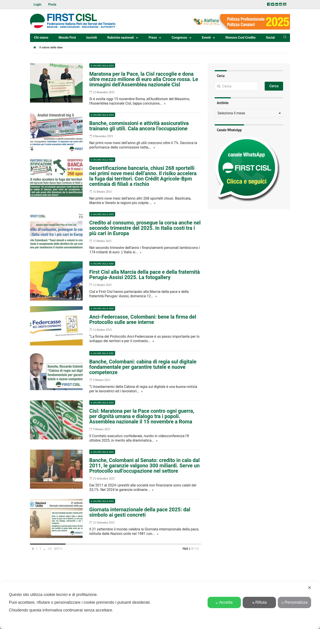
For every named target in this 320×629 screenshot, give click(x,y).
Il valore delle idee (102, 65)
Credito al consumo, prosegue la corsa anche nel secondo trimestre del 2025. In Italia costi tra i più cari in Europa (145, 228)
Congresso (179, 38)
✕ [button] (309, 587)
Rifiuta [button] (259, 602)
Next (58, 549)
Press (153, 38)
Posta (52, 4)
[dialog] (160, 605)
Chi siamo (41, 38)
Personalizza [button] (294, 602)
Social (270, 38)
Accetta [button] (224, 602)
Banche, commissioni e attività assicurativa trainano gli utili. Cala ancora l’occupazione (139, 126)
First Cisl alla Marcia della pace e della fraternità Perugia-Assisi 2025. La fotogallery (144, 274)
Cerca (274, 86)
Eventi (206, 38)
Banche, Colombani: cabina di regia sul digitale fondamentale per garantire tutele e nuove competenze (142, 367)
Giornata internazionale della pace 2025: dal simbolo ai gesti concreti (139, 512)
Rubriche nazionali (120, 38)
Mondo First (67, 38)
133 (50, 549)
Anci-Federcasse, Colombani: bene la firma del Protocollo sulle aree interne (142, 319)
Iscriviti (91, 38)
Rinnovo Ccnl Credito (241, 38)
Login (37, 4)
